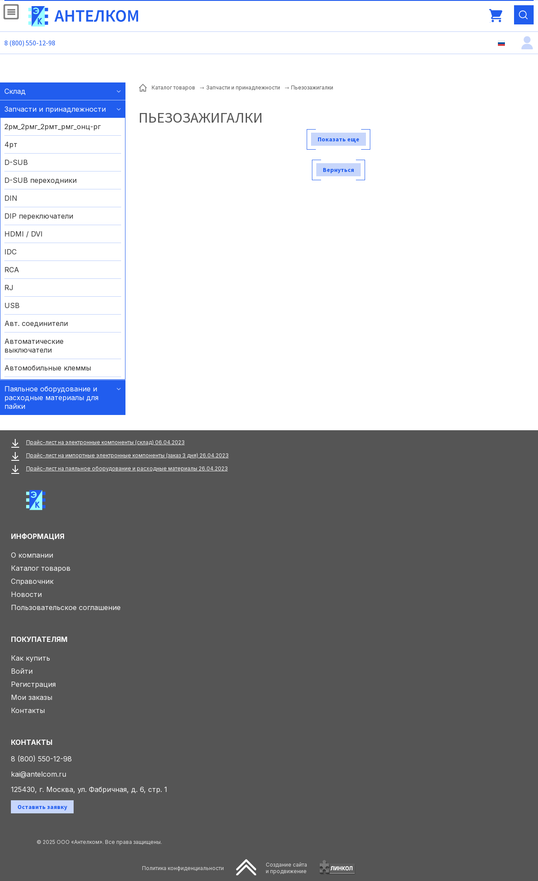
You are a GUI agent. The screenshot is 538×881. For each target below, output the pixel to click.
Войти (22, 671)
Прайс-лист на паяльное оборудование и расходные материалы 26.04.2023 (127, 468)
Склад (15, 91)
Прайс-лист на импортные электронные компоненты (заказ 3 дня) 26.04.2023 (127, 455)
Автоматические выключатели (34, 345)
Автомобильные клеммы (47, 367)
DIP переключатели (38, 216)
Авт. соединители (36, 323)
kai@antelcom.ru (38, 774)
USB (12, 305)
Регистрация (33, 684)
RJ (9, 287)
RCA (11, 269)
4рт (10, 144)
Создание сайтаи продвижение (286, 867)
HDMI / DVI (23, 234)
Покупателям (39, 639)
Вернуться (338, 170)
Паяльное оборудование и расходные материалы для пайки (51, 397)
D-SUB (16, 162)
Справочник (32, 581)
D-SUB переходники (40, 180)
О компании (32, 555)
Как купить (30, 658)
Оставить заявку (42, 807)
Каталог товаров (41, 568)
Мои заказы (31, 697)
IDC (10, 251)
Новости (26, 594)
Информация (37, 536)
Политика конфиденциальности (183, 868)
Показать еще (338, 139)
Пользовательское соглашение (66, 607)
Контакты (28, 710)
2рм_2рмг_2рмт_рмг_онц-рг (52, 126)
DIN (10, 198)
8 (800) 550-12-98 (29, 42)
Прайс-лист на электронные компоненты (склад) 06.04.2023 (105, 442)
